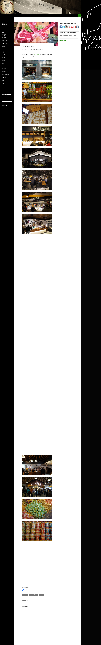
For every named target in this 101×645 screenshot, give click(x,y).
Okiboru (3, 46)
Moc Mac (3, 57)
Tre (2, 66)
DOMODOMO (4, 40)
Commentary (50, 15)
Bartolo (3, 49)
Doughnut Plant (37, 605)
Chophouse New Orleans (6, 72)
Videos (66, 15)
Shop (16, 15)
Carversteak (4, 37)
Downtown (30, 44)
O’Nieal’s (3, 52)
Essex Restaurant (5, 65)
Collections (29, 15)
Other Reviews (37, 15)
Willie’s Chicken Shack (5, 82)
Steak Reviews (22, 15)
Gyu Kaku (3, 54)
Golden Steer (4, 41)
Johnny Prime (33, 49)
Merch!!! (3, 23)
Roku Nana (4, 71)
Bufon (3, 63)
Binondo (3, 60)
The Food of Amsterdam (6, 32)
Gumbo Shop (4, 77)
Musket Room (4, 38)
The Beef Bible (4, 24)
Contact (75, 15)
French (39, 44)
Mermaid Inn (4, 34)
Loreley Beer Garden (5, 55)
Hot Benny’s (4, 75)
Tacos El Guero (4, 68)
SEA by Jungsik (4, 48)
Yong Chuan (4, 62)
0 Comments (40, 49)
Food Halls (35, 44)
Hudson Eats (36, 54)
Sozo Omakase (4, 31)
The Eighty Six (4, 45)
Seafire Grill (4, 69)
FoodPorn (61, 15)
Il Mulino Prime (4, 58)
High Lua (3, 51)
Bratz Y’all (3, 80)
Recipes (55, 15)
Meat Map (70, 15)
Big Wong (3, 83)
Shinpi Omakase (4, 43)
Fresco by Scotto (5, 35)
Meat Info (44, 15)
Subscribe (62, 40)
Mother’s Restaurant (5, 74)
